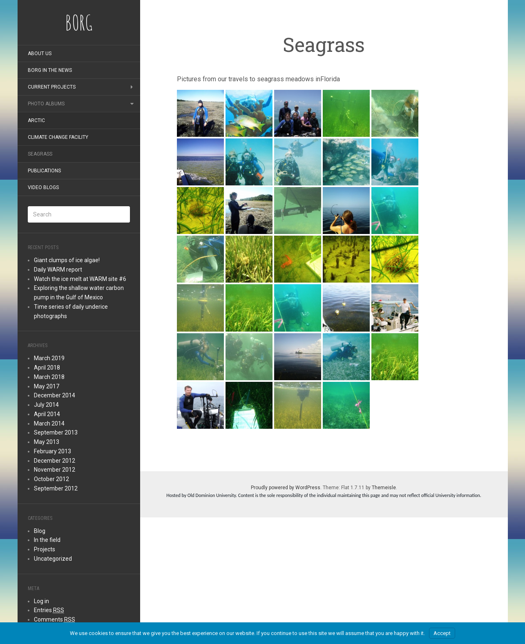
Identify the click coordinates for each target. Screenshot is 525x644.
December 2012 (54, 460)
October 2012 (51, 479)
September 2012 (56, 488)
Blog (39, 531)
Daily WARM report (58, 269)
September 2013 (56, 432)
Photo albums (46, 104)
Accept (442, 633)
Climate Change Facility (58, 137)
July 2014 (46, 404)
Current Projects (52, 87)
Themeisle (384, 487)
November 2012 (54, 469)
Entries (49, 610)
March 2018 (49, 377)
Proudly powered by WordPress (285, 487)
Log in (41, 601)
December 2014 (54, 395)
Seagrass (40, 154)
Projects (44, 549)
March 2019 (49, 358)
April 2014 (47, 414)
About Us (39, 53)
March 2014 (49, 423)
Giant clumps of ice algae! (67, 260)
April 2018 (47, 367)
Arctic (36, 120)
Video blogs (43, 187)
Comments (54, 619)
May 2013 (46, 442)
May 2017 (46, 386)
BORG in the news (50, 70)
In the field (47, 540)
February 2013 (52, 451)
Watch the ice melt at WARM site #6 (80, 279)
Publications (44, 171)
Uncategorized (53, 558)
